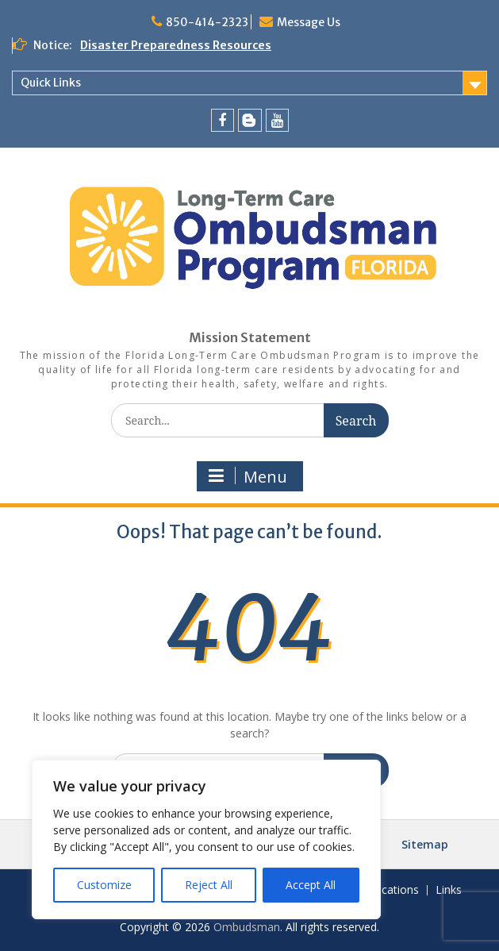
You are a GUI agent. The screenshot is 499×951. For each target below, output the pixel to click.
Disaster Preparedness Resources (175, 45)
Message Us (308, 22)
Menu (248, 476)
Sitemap (424, 844)
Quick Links (51, 82)
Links (449, 890)
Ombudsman (246, 926)
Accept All (311, 884)
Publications (388, 890)
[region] (206, 839)
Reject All (208, 884)
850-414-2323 (207, 22)
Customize (104, 884)
